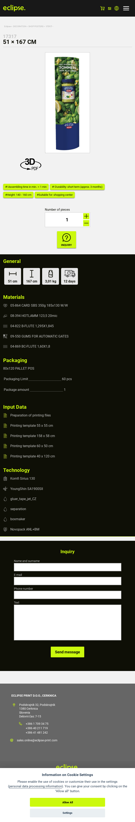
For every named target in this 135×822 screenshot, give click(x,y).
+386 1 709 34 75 (37, 723)
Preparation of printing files (30, 415)
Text (16, 602)
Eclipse (7, 26)
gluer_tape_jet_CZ (23, 499)
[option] (67, 102)
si (109, 8)
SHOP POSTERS (35, 26)
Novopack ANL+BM (24, 529)
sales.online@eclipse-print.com (37, 740)
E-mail (18, 574)
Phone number (23, 588)
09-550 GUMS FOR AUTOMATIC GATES (39, 336)
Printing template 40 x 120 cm (32, 456)
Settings (67, 812)
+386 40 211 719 (37, 728)
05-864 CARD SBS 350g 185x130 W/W (39, 305)
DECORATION (19, 26)
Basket (102, 8)
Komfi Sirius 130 (22, 479)
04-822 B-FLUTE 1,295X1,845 (32, 326)
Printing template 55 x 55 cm (31, 426)
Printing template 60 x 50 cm (31, 446)
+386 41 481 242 (37, 732)
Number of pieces (57, 209)
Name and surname (27, 560)
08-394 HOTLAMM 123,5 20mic (33, 316)
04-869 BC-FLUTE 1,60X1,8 (30, 346)
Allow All (67, 802)
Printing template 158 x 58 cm (32, 436)
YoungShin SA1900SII (26, 489)
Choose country (116, 8)
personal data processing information (35, 786)
